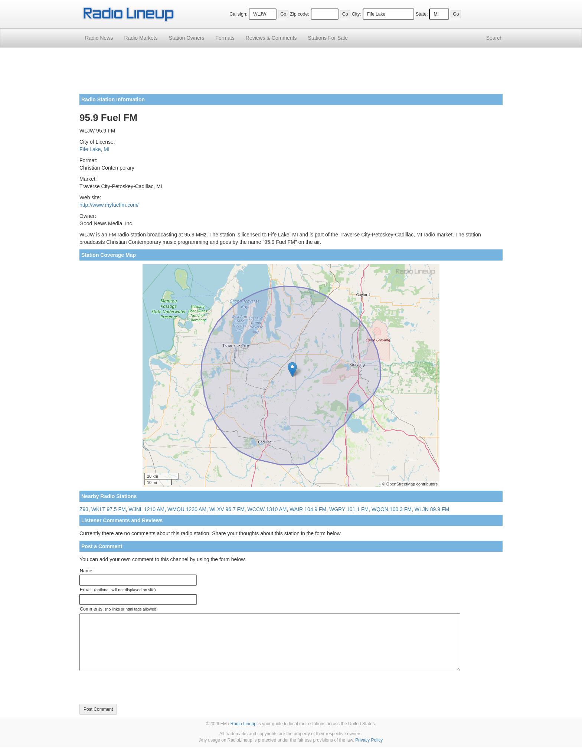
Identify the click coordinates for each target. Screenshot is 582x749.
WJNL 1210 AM (147, 509)
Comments (271, 38)
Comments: (118, 609)
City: (356, 14)
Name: (87, 570)
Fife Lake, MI (94, 149)
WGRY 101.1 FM (349, 509)
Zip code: (299, 14)
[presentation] (135, 687)
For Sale (328, 38)
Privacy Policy (369, 740)
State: (422, 14)
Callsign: (238, 14)
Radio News (99, 38)
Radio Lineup (243, 723)
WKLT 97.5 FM (108, 509)
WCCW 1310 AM (267, 509)
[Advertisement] (291, 73)
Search (494, 38)
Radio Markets (140, 38)
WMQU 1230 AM (186, 509)
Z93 (83, 509)
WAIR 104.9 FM (308, 509)
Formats (224, 38)
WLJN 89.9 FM (432, 509)
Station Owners (187, 38)
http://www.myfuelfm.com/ (108, 205)
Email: (118, 589)
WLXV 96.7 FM (227, 509)
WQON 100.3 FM (392, 509)
